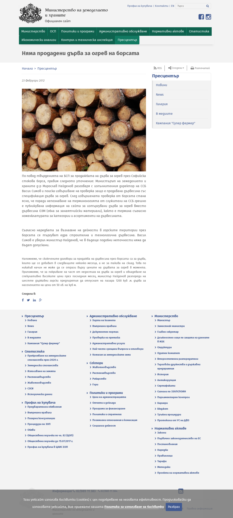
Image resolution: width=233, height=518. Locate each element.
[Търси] (190, 6)
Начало (27, 68)
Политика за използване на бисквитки (134, 507)
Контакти (161, 5)
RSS (159, 68)
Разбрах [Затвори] (174, 507)
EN (172, 5)
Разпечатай (202, 68)
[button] (33, 31)
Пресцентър (47, 68)
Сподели (177, 67)
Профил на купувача (139, 5)
